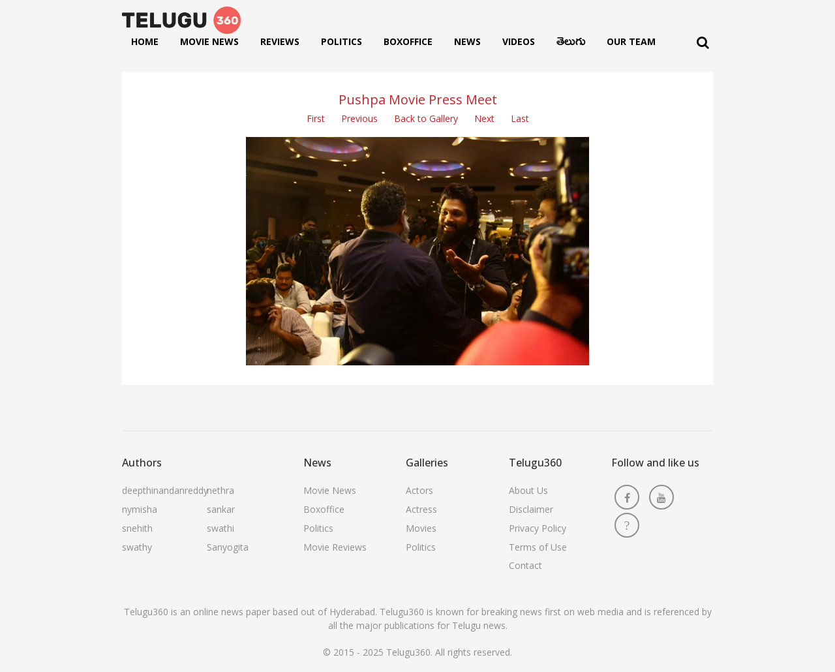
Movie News (209, 41)
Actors (419, 490)
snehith (137, 528)
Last (520, 118)
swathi (220, 528)
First (316, 118)
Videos (518, 41)
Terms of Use (538, 547)
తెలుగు (570, 44)
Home (145, 41)
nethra (220, 490)
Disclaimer (531, 509)
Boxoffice (408, 41)
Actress (421, 509)
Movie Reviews (335, 547)
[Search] (703, 43)
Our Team (631, 41)
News (467, 41)
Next (484, 118)
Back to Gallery (426, 118)
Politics (341, 41)
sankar (221, 509)
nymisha (139, 509)
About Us (528, 490)
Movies (421, 528)
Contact (525, 565)
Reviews (279, 41)
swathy (137, 547)
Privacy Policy (537, 528)
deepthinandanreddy (165, 490)
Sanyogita (228, 547)
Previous (359, 118)
